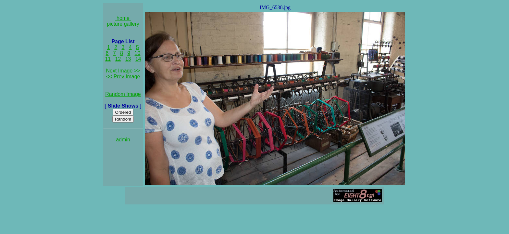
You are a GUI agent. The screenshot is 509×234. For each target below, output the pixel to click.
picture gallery (123, 24)
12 (118, 59)
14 (138, 59)
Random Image (123, 94)
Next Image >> (123, 70)
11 (108, 59)
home (123, 18)
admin (123, 139)
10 (138, 53)
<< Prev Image (123, 76)
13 (128, 59)
